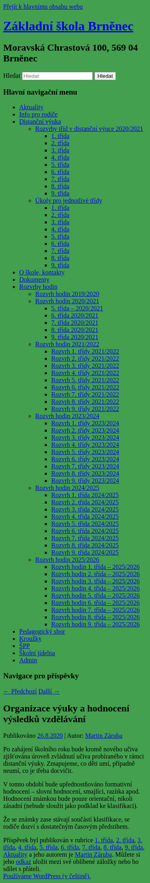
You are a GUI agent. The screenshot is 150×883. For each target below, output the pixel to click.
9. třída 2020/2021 (74, 337)
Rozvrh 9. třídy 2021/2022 (85, 408)
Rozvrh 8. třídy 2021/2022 (85, 401)
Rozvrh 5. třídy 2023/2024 (85, 451)
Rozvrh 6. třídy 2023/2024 (85, 459)
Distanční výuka (40, 121)
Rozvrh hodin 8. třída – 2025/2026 (95, 617)
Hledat (11, 75)
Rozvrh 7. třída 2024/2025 (85, 538)
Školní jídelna (37, 653)
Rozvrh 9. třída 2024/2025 (85, 552)
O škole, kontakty (41, 272)
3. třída (60, 150)
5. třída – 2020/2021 (77, 308)
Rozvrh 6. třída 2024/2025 (85, 530)
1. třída (60, 135)
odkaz (23, 861)
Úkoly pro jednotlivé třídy (68, 200)
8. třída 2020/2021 (74, 329)
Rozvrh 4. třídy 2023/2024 (85, 444)
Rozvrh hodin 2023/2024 (67, 416)
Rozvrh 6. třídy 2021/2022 (85, 387)
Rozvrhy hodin (38, 286)
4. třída (60, 157)
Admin (28, 660)
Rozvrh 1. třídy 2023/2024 (85, 423)
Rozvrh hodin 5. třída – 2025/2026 (95, 595)
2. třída (60, 143)
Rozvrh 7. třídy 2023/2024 (85, 466)
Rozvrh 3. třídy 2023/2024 (85, 437)
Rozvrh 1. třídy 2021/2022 (85, 351)
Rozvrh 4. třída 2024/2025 (85, 516)
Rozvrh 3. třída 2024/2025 (85, 509)
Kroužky (30, 638)
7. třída (60, 179)
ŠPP (24, 645)
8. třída (60, 186)
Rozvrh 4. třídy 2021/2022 (85, 372)
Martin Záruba (103, 735)
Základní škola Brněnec (68, 26)
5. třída (60, 164)
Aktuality (31, 107)
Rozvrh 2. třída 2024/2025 (85, 502)
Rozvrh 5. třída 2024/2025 (85, 523)
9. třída (60, 193)
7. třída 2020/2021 (74, 322)
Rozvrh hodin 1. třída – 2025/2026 (95, 566)
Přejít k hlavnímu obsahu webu (43, 6)
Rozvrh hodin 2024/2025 (67, 487)
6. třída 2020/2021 (74, 315)
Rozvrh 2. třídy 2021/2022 (85, 358)
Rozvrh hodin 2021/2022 (67, 344)
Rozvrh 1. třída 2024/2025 (85, 495)
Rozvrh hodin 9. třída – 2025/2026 (95, 624)
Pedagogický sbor (42, 631)
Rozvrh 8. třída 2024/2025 (85, 545)
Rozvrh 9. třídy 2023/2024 (85, 480)
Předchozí (20, 691)
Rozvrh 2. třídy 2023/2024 (85, 430)
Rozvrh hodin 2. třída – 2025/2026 (95, 574)
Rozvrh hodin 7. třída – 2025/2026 (95, 609)
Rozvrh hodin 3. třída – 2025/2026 (95, 581)
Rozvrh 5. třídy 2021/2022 (85, 380)
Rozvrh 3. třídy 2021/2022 (85, 365)
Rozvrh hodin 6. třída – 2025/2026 (95, 602)
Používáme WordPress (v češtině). (47, 876)
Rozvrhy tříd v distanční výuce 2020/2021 (89, 128)
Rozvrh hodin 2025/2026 (67, 559)
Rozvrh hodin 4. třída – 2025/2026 (95, 588)
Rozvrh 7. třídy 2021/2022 (85, 394)
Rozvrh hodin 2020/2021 (67, 301)
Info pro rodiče (38, 114)
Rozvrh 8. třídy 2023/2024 (85, 473)
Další (49, 691)
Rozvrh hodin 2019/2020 (67, 293)
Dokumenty (34, 279)
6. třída (60, 171)
